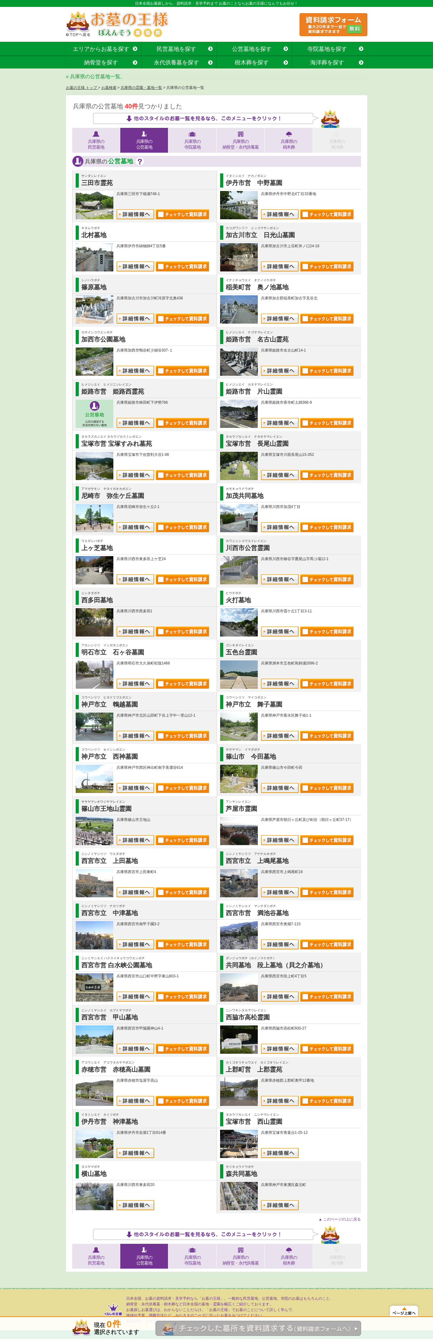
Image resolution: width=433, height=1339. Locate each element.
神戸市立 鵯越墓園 (109, 704)
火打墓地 (238, 600)
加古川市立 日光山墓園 (260, 235)
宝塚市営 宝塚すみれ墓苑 (116, 443)
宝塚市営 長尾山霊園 (257, 443)
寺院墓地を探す (327, 49)
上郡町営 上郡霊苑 (254, 1069)
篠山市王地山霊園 (106, 808)
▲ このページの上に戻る (339, 1219)
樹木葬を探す (252, 62)
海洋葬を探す (327, 62)
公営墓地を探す (252, 49)
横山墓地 (93, 1173)
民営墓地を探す (176, 49)
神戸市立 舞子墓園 (254, 704)
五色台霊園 (241, 652)
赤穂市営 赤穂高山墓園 (115, 1069)
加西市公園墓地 (103, 339)
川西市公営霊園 (248, 547)
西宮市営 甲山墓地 (109, 1017)
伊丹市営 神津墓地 (109, 1121)
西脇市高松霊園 (248, 1017)
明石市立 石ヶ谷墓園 (112, 652)
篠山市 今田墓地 (251, 756)
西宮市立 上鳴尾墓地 (257, 860)
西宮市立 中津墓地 (109, 913)
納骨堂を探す (101, 62)
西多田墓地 (97, 600)
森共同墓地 (241, 1173)
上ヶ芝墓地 (97, 547)
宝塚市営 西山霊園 (254, 1121)
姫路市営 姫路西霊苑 (112, 391)
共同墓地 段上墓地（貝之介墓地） (276, 965)
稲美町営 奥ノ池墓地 (257, 287)
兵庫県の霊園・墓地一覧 (141, 87)
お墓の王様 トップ (82, 87)
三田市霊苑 (97, 182)
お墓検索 (108, 87)
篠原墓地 (93, 287)
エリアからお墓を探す (101, 49)
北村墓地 (93, 235)
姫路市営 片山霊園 (254, 391)
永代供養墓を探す (176, 62)
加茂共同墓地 (244, 495)
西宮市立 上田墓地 (109, 860)
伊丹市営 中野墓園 (254, 182)
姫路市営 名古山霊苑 (257, 339)
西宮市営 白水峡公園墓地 (116, 965)
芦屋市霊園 (241, 808)
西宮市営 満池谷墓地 (257, 913)
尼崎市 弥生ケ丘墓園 (112, 495)
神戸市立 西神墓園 (109, 756)
